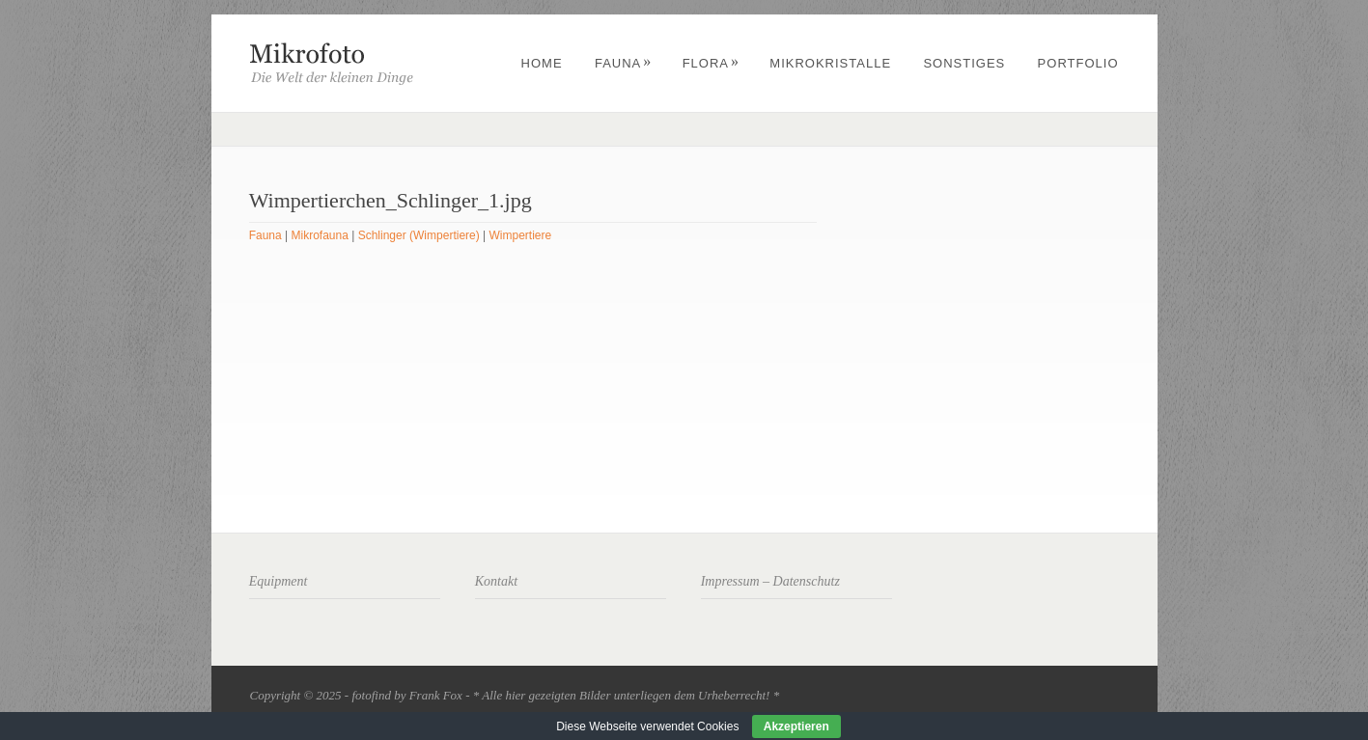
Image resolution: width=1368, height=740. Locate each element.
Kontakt (496, 581)
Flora (711, 63)
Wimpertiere (520, 235)
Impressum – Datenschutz (770, 581)
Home (542, 63)
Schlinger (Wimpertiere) (419, 235)
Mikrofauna (320, 235)
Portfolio (1078, 63)
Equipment (278, 581)
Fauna (623, 63)
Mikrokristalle (830, 63)
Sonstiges (964, 63)
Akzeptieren (796, 726)
